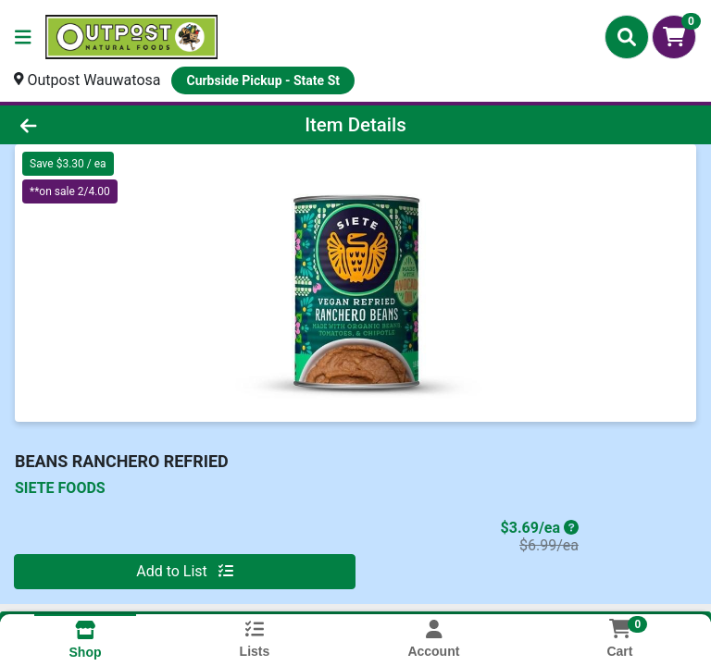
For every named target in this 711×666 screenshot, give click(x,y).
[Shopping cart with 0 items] (674, 37)
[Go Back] (100, 125)
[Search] (626, 37)
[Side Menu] (23, 37)
